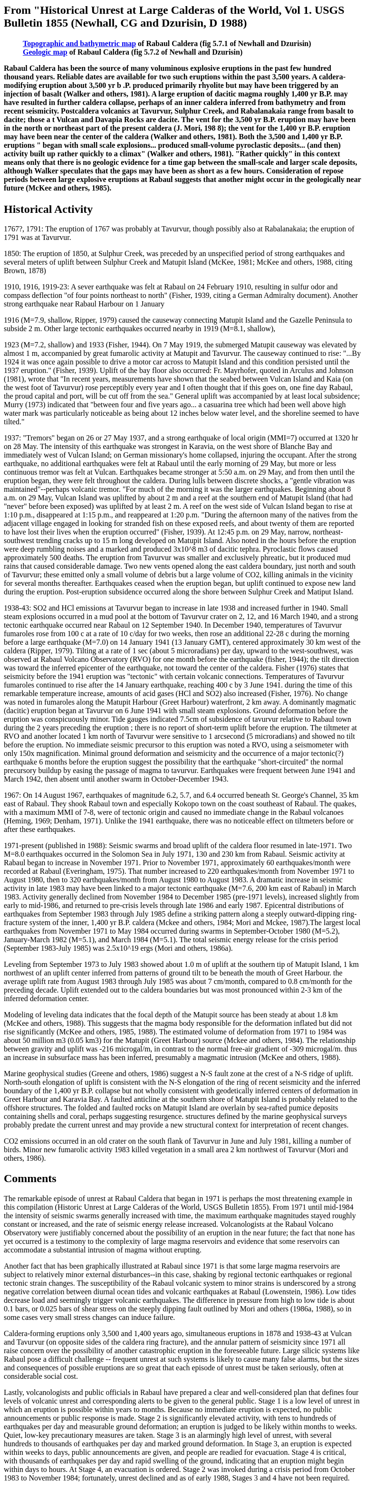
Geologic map (45, 52)
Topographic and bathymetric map (79, 43)
